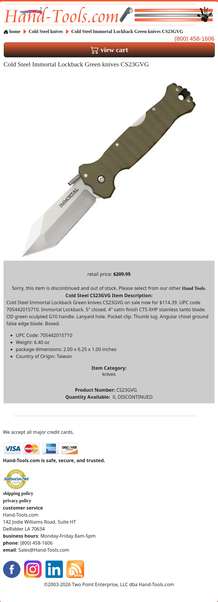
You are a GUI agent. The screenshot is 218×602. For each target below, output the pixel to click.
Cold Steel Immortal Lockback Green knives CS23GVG (127, 31)
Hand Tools (193, 288)
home (12, 31)
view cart (109, 50)
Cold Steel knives (46, 31)
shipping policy (18, 493)
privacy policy (17, 500)
